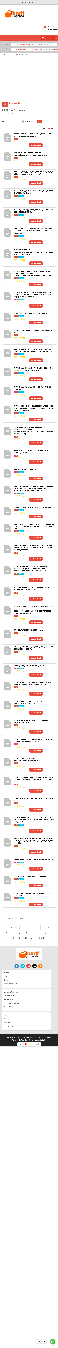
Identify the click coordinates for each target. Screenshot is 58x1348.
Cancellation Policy (11, 1003)
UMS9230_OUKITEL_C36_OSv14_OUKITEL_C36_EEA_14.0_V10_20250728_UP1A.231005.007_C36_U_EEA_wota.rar (34, 526)
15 (38, 932)
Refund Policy (9, 1007)
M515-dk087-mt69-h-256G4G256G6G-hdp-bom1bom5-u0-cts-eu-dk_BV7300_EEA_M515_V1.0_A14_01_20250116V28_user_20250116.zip (33, 430)
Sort (39, 121)
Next (41, 937)
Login (24, 2)
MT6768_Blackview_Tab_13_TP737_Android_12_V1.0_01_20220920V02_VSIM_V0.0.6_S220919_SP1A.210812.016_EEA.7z (34, 819)
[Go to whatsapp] (52, 1341)
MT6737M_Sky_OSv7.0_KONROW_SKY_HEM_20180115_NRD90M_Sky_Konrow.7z (33, 192)
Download (36, 145)
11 (13, 932)
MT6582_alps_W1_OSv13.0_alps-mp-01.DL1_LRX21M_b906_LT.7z (28, 702)
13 (26, 932)
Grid (42, 129)
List (50, 129)
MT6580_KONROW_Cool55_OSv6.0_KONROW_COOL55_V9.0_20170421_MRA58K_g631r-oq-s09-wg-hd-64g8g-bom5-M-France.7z (33, 294)
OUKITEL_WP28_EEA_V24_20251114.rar (28, 630)
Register (32, 2)
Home (6, 972)
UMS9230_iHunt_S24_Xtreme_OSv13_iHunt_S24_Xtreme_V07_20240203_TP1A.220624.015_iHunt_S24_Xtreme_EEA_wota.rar (34, 547)
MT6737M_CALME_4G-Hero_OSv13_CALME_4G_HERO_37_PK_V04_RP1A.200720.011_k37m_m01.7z (34, 252)
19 (19, 937)
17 (6, 937)
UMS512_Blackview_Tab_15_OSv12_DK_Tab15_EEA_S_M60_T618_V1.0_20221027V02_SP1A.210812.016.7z (34, 350)
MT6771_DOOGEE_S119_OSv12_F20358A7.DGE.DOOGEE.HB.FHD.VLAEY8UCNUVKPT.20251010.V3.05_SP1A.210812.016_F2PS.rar (33, 408)
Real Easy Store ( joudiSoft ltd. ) (33, 1040)
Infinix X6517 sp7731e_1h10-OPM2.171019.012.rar (33, 507)
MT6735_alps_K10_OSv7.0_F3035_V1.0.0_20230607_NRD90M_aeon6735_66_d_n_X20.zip (33, 369)
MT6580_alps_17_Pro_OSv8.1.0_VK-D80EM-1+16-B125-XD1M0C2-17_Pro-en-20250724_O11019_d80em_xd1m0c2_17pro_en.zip (32, 273)
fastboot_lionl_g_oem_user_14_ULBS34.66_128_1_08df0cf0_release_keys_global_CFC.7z (33, 173)
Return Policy (9, 999)
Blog (6, 980)
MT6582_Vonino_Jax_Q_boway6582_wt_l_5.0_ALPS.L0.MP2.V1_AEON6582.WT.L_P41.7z (33, 740)
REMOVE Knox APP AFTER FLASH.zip (32, 49)
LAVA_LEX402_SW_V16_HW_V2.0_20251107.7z (31, 313)
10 (6, 932)
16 (45, 932)
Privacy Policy (9, 996)
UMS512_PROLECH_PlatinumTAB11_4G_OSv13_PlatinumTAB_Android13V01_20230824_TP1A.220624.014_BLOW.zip (33, 231)
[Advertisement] (20, 79)
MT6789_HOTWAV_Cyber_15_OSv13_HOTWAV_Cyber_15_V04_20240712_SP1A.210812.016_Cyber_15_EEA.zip (34, 779)
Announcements (10, 983)
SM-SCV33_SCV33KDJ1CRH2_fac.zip (32, 45)
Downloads (8, 55)
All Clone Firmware (25, 55)
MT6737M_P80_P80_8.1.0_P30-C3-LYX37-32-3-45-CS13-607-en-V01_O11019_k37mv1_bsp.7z (32, 683)
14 (32, 932)
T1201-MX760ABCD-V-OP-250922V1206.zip (30, 876)
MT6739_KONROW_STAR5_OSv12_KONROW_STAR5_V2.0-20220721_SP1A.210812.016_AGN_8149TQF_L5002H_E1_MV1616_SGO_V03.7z (33, 609)
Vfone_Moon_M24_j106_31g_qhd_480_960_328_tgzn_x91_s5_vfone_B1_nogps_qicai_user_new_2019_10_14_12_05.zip (34, 840)
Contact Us (8, 1026)
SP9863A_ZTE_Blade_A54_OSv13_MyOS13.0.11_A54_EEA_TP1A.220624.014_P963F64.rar (34, 135)
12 (19, 932)
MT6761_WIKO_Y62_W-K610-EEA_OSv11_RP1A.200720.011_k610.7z (28, 759)
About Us (7, 1022)
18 (13, 937)
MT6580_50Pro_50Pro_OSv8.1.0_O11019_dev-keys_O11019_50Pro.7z (31, 721)
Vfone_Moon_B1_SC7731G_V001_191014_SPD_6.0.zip (33, 860)
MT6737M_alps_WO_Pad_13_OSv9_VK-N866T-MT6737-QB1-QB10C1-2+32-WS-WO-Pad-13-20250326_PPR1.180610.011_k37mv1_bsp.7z (31, 568)
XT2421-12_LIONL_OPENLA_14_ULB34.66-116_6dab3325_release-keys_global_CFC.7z (30, 154)
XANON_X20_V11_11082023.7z (25, 469)
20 (26, 937)
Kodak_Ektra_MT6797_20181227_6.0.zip (29, 666)
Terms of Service (11, 992)
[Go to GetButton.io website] (52, 1345)
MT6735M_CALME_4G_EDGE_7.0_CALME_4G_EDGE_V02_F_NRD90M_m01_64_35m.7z (33, 589)
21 (32, 937)
